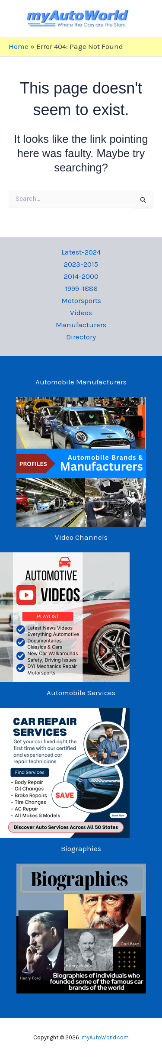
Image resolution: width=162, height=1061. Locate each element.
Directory (81, 336)
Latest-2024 (81, 252)
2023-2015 (81, 264)
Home (19, 46)
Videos (81, 312)
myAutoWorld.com (105, 1037)
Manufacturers (81, 324)
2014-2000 (81, 276)
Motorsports (81, 300)
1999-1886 (81, 288)
